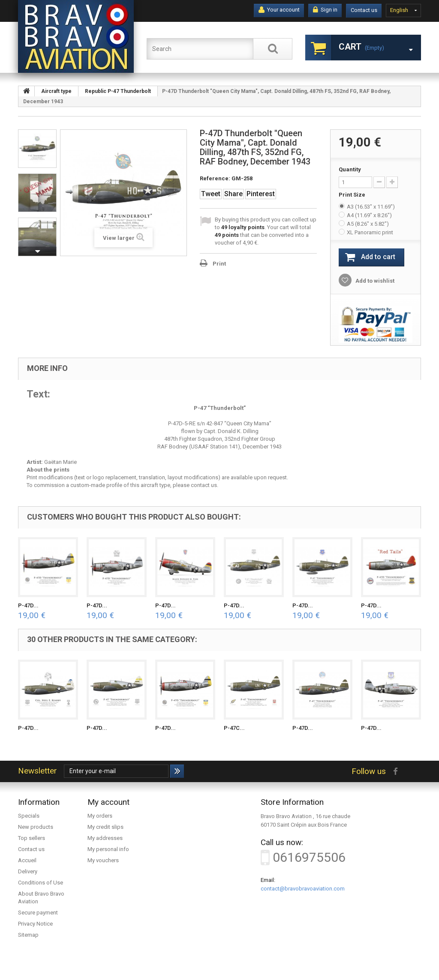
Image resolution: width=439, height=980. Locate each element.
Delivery (27, 871)
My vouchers (103, 860)
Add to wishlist (374, 281)
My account (108, 802)
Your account (279, 10)
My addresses (105, 838)
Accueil (27, 860)
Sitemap (28, 935)
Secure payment (38, 912)
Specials (28, 816)
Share (233, 194)
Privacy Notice (35, 923)
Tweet (210, 194)
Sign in (325, 10)
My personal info (108, 849)
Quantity (350, 169)
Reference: (215, 178)
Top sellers (31, 838)
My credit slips (105, 827)
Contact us (364, 10)
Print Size (353, 194)
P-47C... (234, 728)
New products (35, 827)
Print (219, 263)
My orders (99, 816)
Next (37, 251)
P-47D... (28, 605)
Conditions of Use (40, 882)
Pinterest (261, 194)
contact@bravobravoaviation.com (303, 888)
